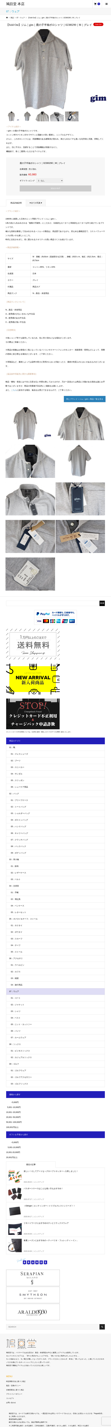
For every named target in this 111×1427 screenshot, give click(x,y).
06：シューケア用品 (19, 787)
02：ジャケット (17, 1005)
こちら (14, 390)
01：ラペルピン (17, 965)
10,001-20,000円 (13, 1152)
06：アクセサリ (16, 958)
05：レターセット (18, 912)
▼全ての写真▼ (35, 203)
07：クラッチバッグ (19, 840)
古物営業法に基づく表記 (15, 1390)
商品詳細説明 (16, 203)
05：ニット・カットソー (21, 1024)
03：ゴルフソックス (19, 1084)
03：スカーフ (16, 939)
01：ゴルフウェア (18, 1070)
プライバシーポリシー (14, 1394)
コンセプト (10, 1398)
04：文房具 (14, 886)
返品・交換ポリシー (13, 1386)
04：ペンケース (17, 906)
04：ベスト (15, 1018)
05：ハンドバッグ (18, 826)
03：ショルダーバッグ (20, 813)
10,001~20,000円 (13, 1112)
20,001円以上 (12, 1157)
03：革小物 (14, 859)
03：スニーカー (17, 767)
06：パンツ (15, 1031)
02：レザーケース (18, 873)
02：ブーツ (15, 761)
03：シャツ (15, 1011)
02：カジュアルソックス (21, 1057)
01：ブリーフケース (19, 800)
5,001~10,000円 (13, 1107)
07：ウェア (14, 991)
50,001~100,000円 (14, 1122)
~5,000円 (15, 1102)
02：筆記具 (15, 899)
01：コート (15, 998)
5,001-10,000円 (13, 1147)
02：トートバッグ (18, 807)
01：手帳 (15, 892)
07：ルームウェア (18, 1037)
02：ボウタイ (16, 932)
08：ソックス (15, 1044)
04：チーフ (15, 945)
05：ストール (16, 952)
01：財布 (15, 866)
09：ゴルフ (14, 1064)
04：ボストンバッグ (19, 820)
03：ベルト (15, 879)
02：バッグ (14, 794)
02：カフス (15, 972)
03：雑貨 (15, 978)
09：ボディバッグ (18, 853)
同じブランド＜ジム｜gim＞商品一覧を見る (84, 399)
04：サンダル (16, 774)
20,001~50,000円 (13, 1117)
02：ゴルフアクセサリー (21, 1077)
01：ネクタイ (16, 925)
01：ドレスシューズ (19, 754)
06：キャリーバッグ (19, 833)
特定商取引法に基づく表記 (15, 1381)
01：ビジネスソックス (20, 1051)
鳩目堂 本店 (15, 4)
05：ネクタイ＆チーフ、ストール (23, 919)
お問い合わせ (11, 1403)
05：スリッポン (17, 780)
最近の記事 (31, 1164)
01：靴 (12, 747)
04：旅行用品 (16, 985)
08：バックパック (18, 846)
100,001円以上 (12, 1127)
